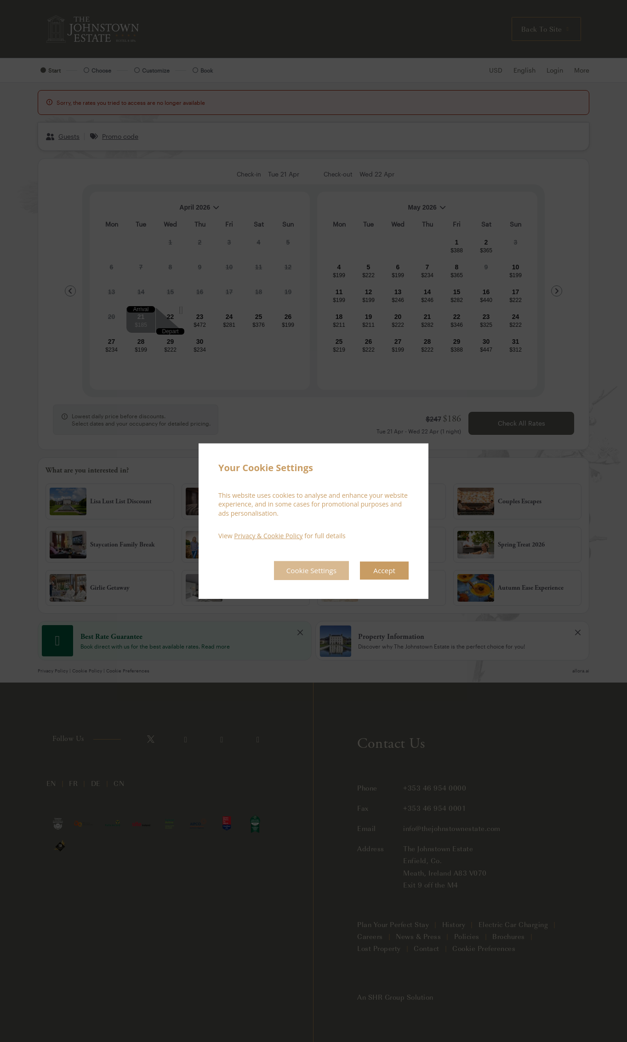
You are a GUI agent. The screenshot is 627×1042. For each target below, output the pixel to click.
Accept (383, 570)
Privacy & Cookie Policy (268, 535)
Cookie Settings (308, 570)
